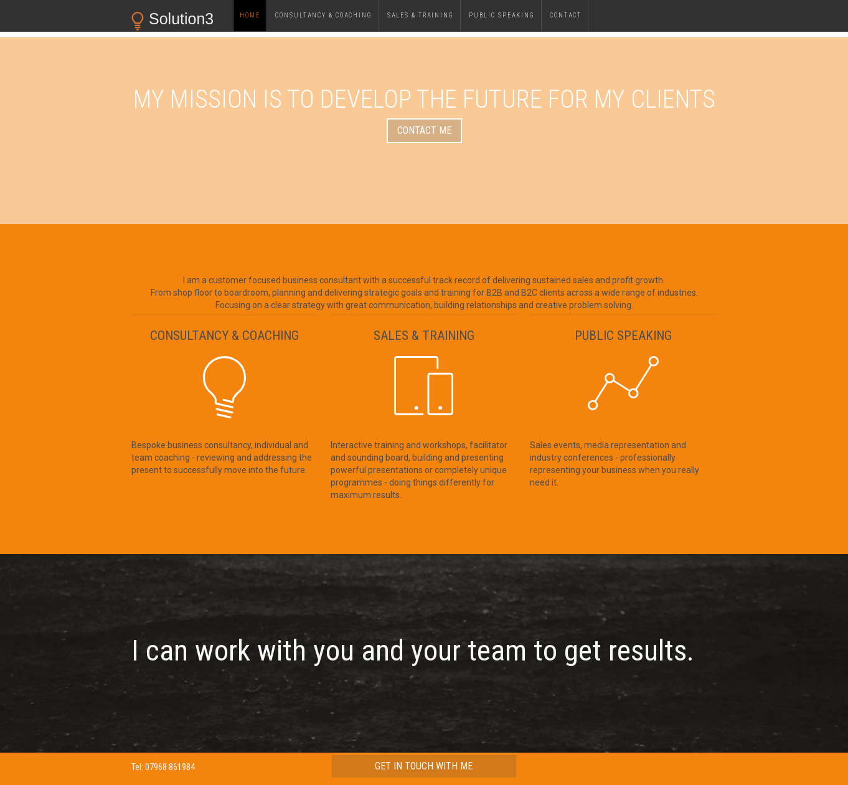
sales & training (420, 15)
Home (250, 15)
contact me (424, 130)
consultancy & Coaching (323, 15)
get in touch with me (424, 766)
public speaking (502, 15)
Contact (566, 15)
